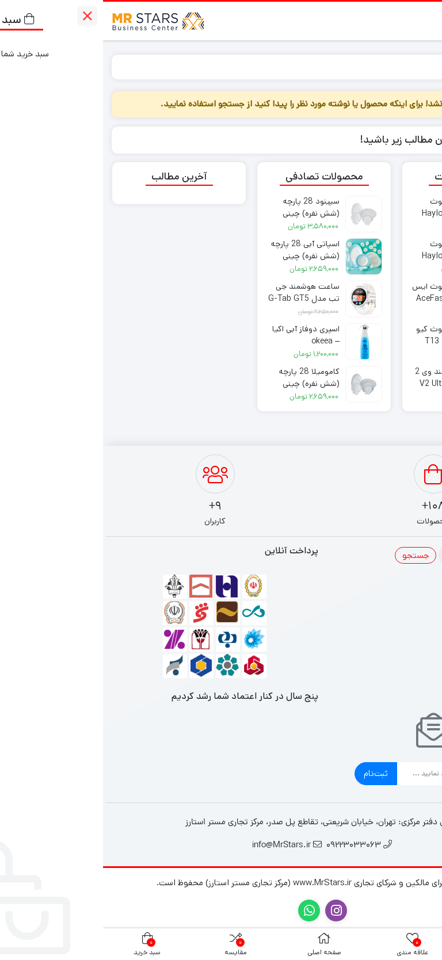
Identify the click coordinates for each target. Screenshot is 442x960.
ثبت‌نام (273, 773)
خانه (420, 66)
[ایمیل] (340, 773)
